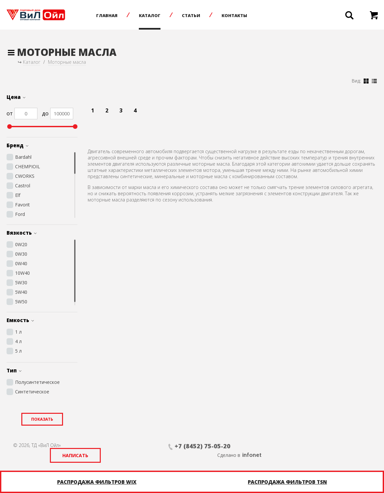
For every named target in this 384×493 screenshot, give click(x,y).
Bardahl (23, 157)
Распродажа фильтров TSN (287, 482)
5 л (18, 351)
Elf (17, 195)
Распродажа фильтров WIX (97, 482)
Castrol (22, 185)
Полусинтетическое (37, 382)
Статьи (194, 15)
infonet (361, 445)
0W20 (21, 244)
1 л (18, 332)
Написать (237, 446)
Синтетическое (32, 391)
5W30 (21, 282)
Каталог (153, 15)
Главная (110, 15)
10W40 (22, 273)
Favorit (22, 204)
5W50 (21, 301)
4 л (18, 341)
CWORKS (24, 176)
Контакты (237, 15)
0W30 (21, 254)
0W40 (21, 263)
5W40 (21, 292)
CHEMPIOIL (27, 166)
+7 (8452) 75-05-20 (150, 446)
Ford (20, 214)
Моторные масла (67, 62)
